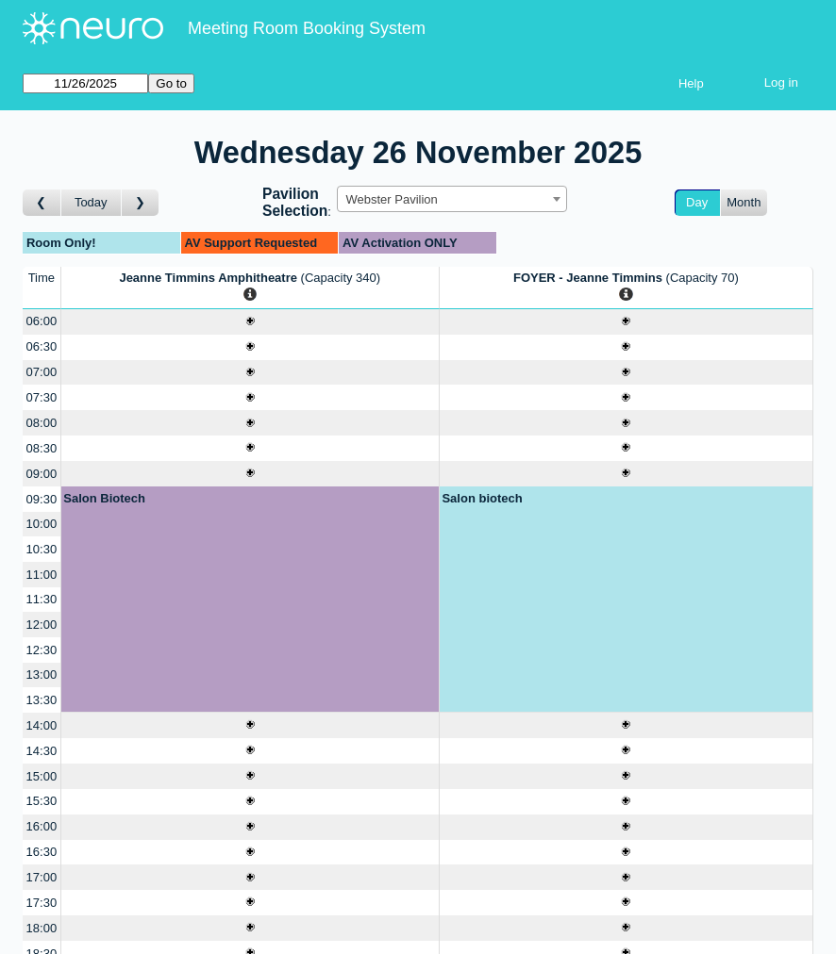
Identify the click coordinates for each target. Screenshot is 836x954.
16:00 (42, 826)
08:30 (42, 448)
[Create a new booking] (250, 322)
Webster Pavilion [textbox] (391, 199)
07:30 (42, 397)
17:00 (42, 877)
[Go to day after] (140, 203)
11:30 (42, 599)
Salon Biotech (104, 498)
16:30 (42, 852)
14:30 (42, 751)
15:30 (42, 801)
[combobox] (452, 199)
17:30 (42, 903)
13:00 (42, 674)
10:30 (42, 549)
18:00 (42, 928)
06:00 (42, 321)
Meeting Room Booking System (307, 28)
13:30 (42, 700)
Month (744, 202)
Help (691, 83)
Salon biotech (482, 498)
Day (697, 202)
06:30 (42, 346)
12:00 (42, 624)
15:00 (42, 776)
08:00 (42, 423)
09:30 (42, 499)
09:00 (42, 474)
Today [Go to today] (91, 202)
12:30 (42, 650)
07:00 (42, 372)
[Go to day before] (42, 203)
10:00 (42, 524)
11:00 (42, 574)
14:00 (42, 725)
